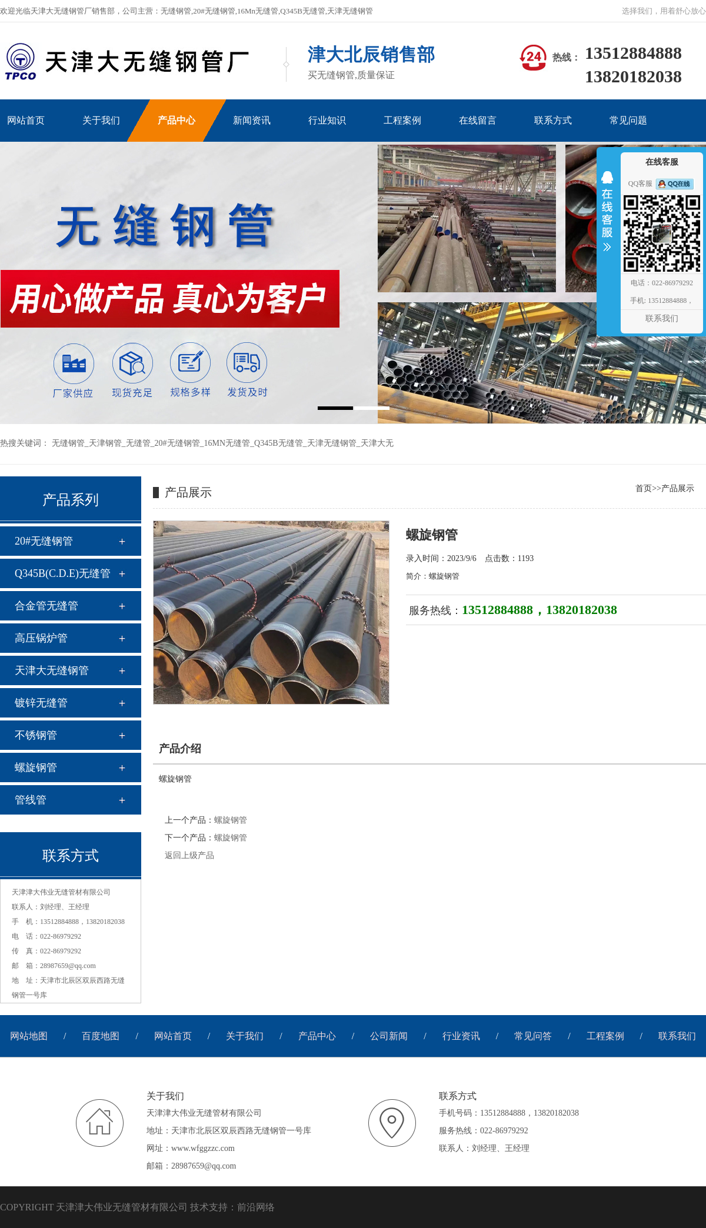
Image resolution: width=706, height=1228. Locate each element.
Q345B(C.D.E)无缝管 (63, 573)
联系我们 (677, 1036)
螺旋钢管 (36, 767)
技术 (199, 1207)
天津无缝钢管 (332, 443)
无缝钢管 (68, 443)
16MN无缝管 (227, 443)
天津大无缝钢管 (52, 670)
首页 (643, 488)
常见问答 (533, 1036)
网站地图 (29, 1036)
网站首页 (173, 1036)
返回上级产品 (189, 855)
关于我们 (245, 1036)
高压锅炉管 (41, 638)
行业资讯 (461, 1036)
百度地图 (100, 1036)
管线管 (30, 800)
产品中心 (317, 1036)
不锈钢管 (36, 735)
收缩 (607, 218)
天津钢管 (105, 443)
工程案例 (605, 1036)
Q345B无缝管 (278, 443)
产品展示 (677, 488)
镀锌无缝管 (41, 703)
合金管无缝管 (46, 606)
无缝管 (138, 443)
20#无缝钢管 (177, 443)
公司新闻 (389, 1036)
